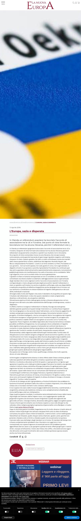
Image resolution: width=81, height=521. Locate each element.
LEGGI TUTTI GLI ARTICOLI (35, 448)
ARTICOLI (18, 222)
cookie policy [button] (25, 496)
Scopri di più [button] (8, 517)
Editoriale (30, 222)
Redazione (14, 235)
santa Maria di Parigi (25, 407)
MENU (3, 3)
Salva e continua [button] (72, 517)
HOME (12, 222)
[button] (78, 490)
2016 (23, 222)
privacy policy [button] (67, 493)
